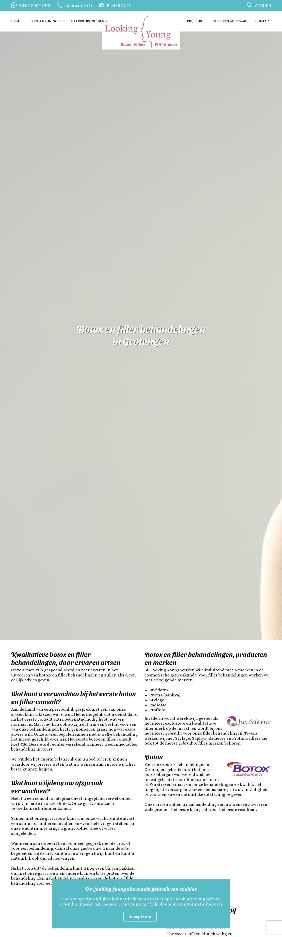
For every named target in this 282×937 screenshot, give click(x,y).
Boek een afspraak (229, 21)
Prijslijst (195, 21)
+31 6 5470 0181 (78, 5)
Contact (263, 21)
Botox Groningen (46, 21)
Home (16, 21)
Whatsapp (34, 5)
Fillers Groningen (87, 21)
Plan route (119, 5)
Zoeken (263, 5)
